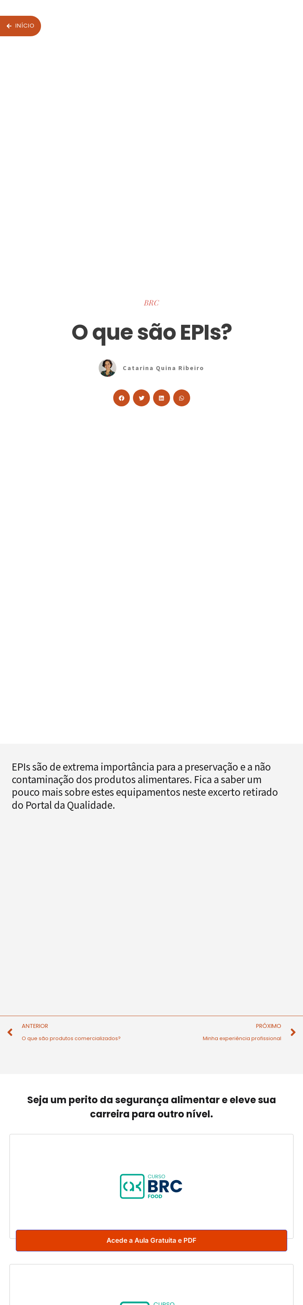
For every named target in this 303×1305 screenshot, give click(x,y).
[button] (121, 397)
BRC (151, 302)
